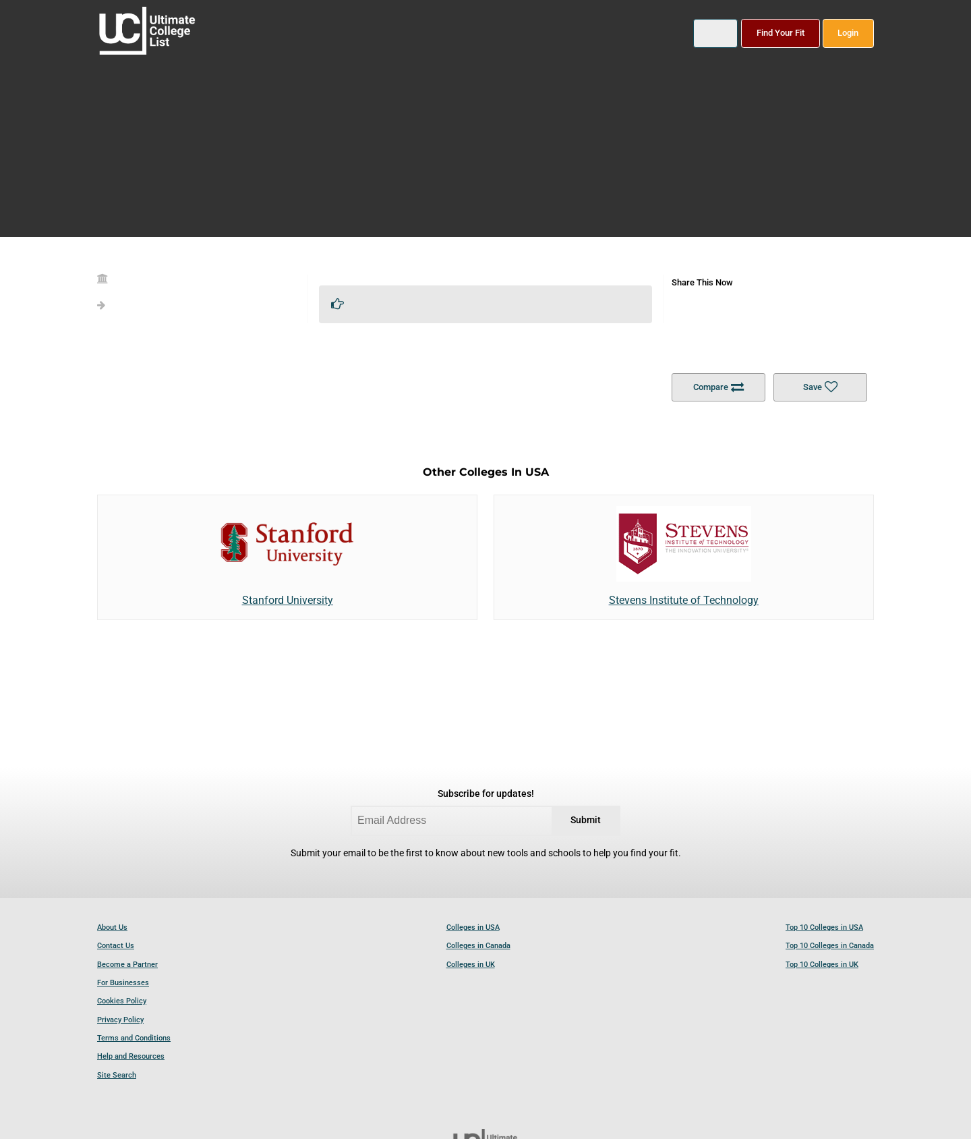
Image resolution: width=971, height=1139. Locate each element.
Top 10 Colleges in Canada (830, 945)
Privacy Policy (120, 1020)
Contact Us (115, 945)
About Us (112, 927)
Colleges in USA (473, 927)
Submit (585, 820)
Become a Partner (127, 964)
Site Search (116, 1075)
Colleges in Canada (478, 945)
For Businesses (123, 982)
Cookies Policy (121, 1001)
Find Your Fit (780, 33)
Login (847, 33)
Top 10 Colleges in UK (822, 964)
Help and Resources (131, 1056)
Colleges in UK (470, 964)
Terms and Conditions (134, 1038)
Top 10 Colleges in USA (824, 927)
